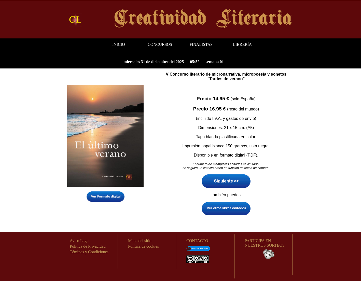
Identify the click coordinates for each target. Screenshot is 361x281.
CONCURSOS (160, 44)
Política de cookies (143, 246)
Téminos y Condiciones (89, 252)
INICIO (118, 44)
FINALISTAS (201, 44)
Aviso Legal (79, 240)
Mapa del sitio (139, 240)
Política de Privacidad (87, 246)
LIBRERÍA (242, 44)
